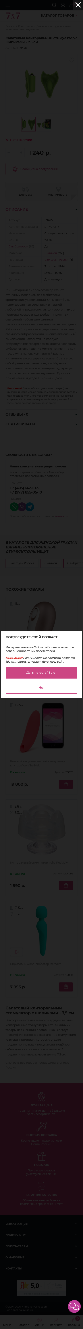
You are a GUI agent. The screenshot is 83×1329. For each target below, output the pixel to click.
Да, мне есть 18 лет (41, 673)
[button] (74, 1306)
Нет (42, 688)
